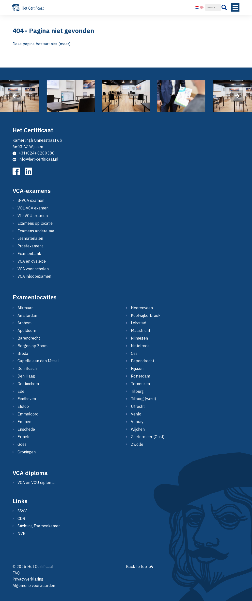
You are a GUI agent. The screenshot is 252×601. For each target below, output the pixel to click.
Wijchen (138, 429)
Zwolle (137, 444)
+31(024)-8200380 (34, 153)
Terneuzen (140, 383)
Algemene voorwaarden (34, 585)
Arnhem (24, 322)
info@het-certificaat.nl (35, 159)
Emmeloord (27, 414)
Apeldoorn (26, 330)
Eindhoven (26, 398)
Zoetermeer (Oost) (147, 436)
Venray (137, 421)
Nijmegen (139, 338)
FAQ (16, 572)
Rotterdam (140, 376)
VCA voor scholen (33, 268)
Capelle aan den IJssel (38, 360)
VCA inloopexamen (34, 276)
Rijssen (137, 368)
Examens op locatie (35, 223)
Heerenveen (142, 307)
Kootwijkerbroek (145, 315)
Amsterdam (27, 315)
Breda (22, 353)
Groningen (26, 451)
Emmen (24, 421)
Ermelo (24, 436)
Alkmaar (25, 307)
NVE (21, 533)
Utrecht (138, 406)
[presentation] (15, 96)
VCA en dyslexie (31, 261)
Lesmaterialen (30, 238)
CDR (21, 518)
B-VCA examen (30, 200)
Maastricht (140, 330)
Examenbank (29, 253)
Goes (22, 444)
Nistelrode (140, 345)
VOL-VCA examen (32, 208)
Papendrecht (142, 360)
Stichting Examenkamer (38, 525)
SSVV (22, 510)
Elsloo (23, 406)
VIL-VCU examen (32, 215)
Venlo (136, 414)
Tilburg (137, 391)
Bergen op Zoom (32, 345)
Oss (134, 353)
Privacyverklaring (28, 579)
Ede (20, 391)
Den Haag (26, 376)
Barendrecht (28, 338)
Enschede (26, 429)
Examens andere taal (36, 230)
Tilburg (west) (143, 398)
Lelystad (138, 322)
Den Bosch (27, 368)
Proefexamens (30, 245)
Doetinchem (28, 383)
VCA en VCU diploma (36, 482)
